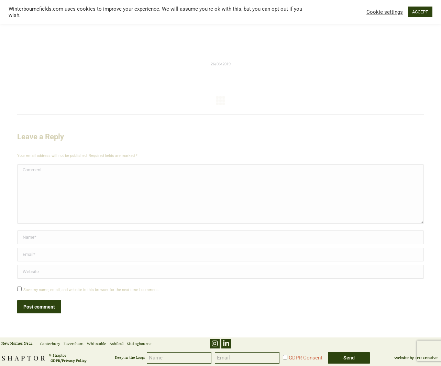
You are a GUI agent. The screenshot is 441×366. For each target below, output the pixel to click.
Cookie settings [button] (384, 12)
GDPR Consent (305, 358)
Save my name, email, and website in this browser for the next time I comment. (91, 290)
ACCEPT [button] (420, 11)
